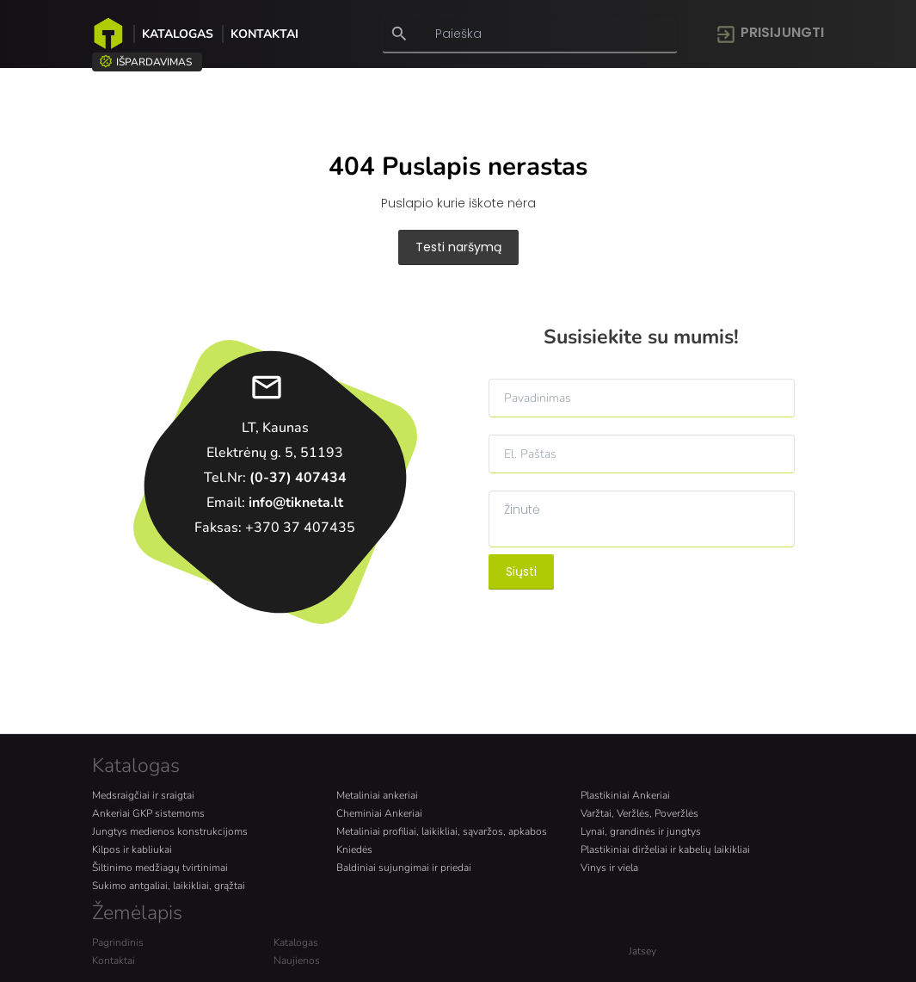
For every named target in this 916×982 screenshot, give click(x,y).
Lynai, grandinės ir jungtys (641, 831)
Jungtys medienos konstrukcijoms (170, 831)
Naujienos (297, 960)
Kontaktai (264, 34)
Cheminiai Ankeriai (379, 813)
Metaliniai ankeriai (377, 795)
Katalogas (177, 34)
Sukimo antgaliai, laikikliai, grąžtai (168, 885)
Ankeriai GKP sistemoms (148, 813)
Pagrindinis (118, 942)
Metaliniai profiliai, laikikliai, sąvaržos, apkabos (441, 831)
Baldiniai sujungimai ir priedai (403, 867)
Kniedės (354, 849)
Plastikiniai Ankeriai (625, 795)
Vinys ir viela (609, 867)
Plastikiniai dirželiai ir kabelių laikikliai (665, 849)
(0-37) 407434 (298, 477)
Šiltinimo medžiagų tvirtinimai (160, 867)
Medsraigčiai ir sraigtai (143, 795)
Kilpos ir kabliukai (132, 849)
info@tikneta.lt (296, 502)
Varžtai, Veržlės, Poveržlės (639, 813)
